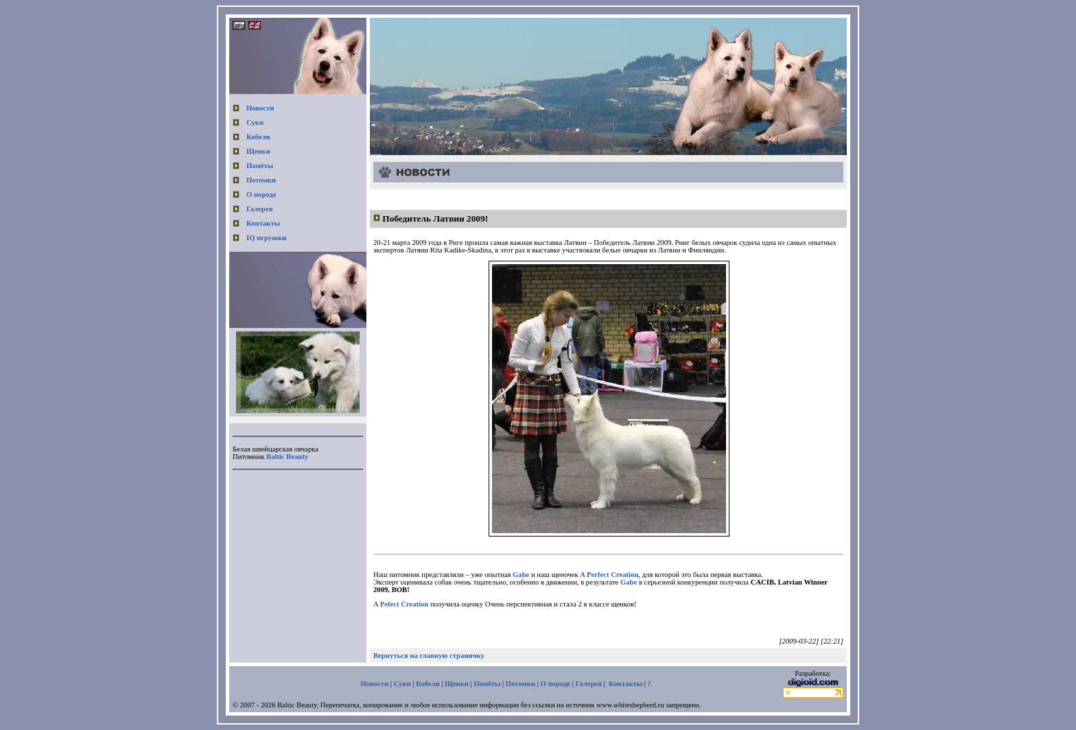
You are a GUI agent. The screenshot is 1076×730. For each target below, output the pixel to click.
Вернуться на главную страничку (428, 655)
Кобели (258, 137)
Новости (260, 108)
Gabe (521, 574)
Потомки (261, 180)
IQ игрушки (266, 238)
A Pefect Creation (400, 604)
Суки (255, 122)
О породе (261, 194)
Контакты (263, 223)
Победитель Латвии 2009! (435, 218)
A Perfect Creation (609, 574)
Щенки (258, 151)
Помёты (259, 165)
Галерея (259, 209)
